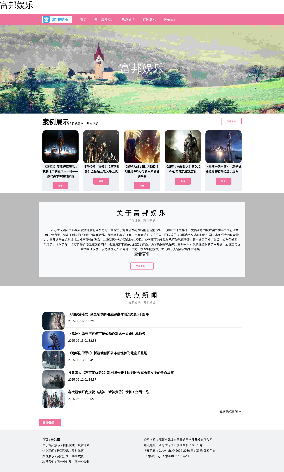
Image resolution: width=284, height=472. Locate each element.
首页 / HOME (51, 439)
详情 (60, 186)
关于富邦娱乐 (104, 19)
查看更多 (142, 254)
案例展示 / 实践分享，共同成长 (63, 456)
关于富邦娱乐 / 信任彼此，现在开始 (66, 445)
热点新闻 (128, 19)
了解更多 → (142, 266)
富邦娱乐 (16, 5)
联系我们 (170, 19)
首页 (83, 19)
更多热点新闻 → (231, 411)
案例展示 (149, 19)
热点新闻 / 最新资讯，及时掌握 (63, 450)
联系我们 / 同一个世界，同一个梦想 (66, 461)
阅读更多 (231, 121)
